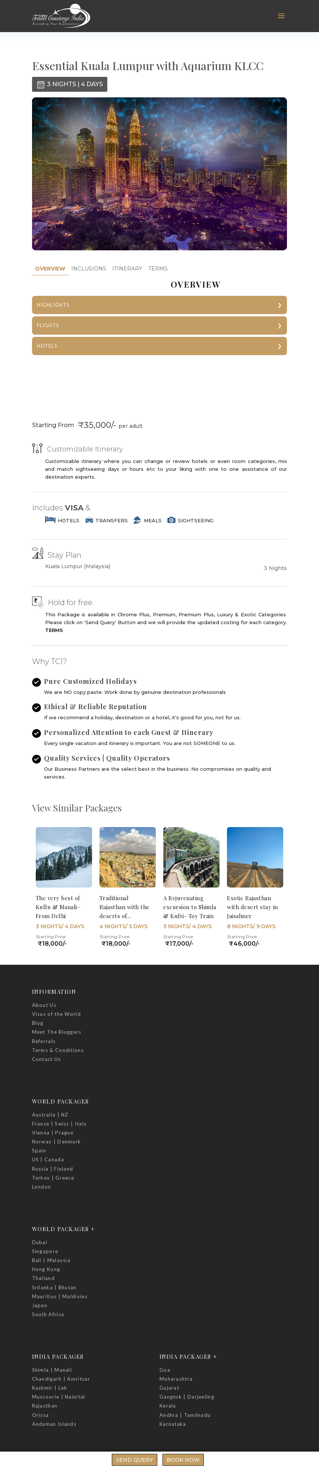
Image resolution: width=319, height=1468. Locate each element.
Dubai (40, 1242)
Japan (40, 1305)
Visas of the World (56, 1014)
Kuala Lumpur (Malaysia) (77, 566)
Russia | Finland (52, 1169)
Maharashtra (176, 1379)
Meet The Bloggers (57, 1032)
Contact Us (46, 1059)
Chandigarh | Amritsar (61, 1379)
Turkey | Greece (53, 1178)
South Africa (48, 1314)
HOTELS (47, 346)
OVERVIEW (50, 268)
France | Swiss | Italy (59, 1124)
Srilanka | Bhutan (54, 1287)
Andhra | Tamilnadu (185, 1415)
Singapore (45, 1251)
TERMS (158, 268)
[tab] (50, 268)
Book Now (183, 1459)
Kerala (168, 1406)
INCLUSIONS (88, 268)
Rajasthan (45, 1406)
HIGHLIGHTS (53, 305)
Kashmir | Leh (49, 1388)
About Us (44, 1005)
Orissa (40, 1415)
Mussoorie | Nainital (58, 1397)
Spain (39, 1151)
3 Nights (275, 568)
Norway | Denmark (56, 1142)
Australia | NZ (50, 1115)
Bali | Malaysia (51, 1260)
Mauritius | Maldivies (60, 1296)
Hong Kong (46, 1269)
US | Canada (48, 1159)
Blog (38, 1023)
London (41, 1187)
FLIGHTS (48, 325)
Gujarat (169, 1388)
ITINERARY (127, 268)
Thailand (43, 1278)
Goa (165, 1370)
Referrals (44, 1041)
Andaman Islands (54, 1424)
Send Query (134, 1459)
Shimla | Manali (52, 1370)
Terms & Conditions (58, 1050)
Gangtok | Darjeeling (187, 1397)
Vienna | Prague (53, 1133)
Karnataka (173, 1424)
